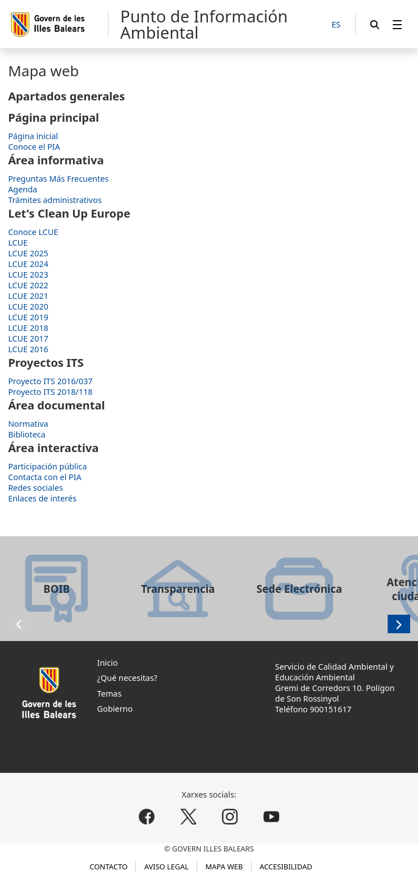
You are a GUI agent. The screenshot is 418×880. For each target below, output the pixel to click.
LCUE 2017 (28, 338)
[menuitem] (397, 24)
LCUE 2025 (28, 253)
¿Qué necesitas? (127, 677)
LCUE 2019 (28, 317)
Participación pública (47, 466)
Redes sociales (35, 487)
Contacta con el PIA (44, 477)
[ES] (336, 25)
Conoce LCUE (33, 232)
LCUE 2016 (28, 349)
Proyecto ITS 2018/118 (50, 391)
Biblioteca (26, 434)
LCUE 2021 (28, 296)
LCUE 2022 (28, 285)
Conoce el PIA (34, 146)
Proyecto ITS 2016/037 (50, 381)
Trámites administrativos (54, 200)
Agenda (22, 189)
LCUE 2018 (28, 327)
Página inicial (33, 136)
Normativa (28, 423)
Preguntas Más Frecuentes (58, 178)
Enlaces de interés (42, 498)
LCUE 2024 (28, 264)
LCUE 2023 (28, 274)
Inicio (107, 662)
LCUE (18, 242)
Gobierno (115, 708)
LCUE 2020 (28, 306)
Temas (109, 693)
